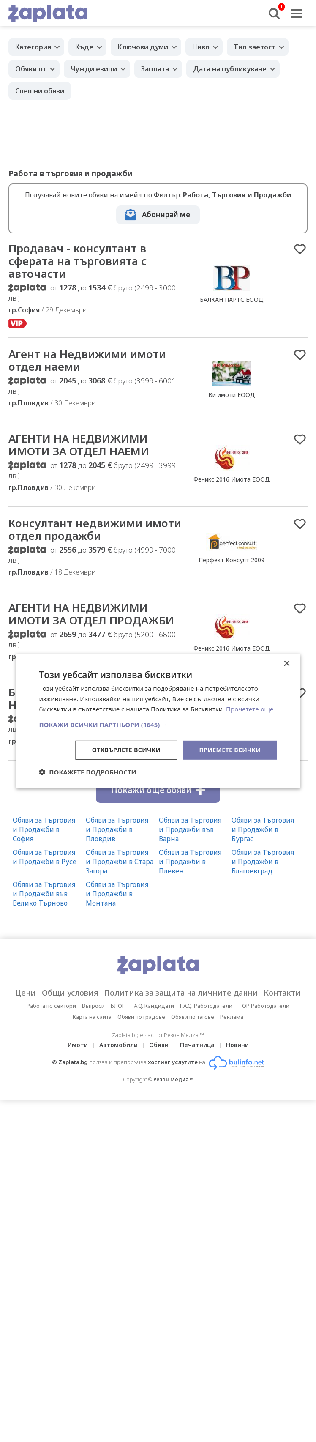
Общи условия (70, 993)
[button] (158, 724)
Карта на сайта (92, 1017)
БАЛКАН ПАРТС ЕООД (232, 300)
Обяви (159, 1045)
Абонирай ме (166, 214)
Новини (237, 1045)
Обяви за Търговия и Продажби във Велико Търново (44, 894)
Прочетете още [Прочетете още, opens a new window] (249, 709)
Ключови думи (142, 47)
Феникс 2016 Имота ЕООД (231, 479)
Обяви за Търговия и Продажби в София (44, 829)
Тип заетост (254, 47)
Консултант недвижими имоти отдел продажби (94, 529)
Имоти (78, 1045)
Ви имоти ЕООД (231, 395)
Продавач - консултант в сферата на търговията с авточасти (77, 261)
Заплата (155, 69)
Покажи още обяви (158, 790)
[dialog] (158, 721)
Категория (33, 47)
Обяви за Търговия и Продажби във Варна (190, 829)
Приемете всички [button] (230, 750)
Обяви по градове (141, 1017)
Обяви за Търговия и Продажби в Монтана (117, 894)
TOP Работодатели (263, 1006)
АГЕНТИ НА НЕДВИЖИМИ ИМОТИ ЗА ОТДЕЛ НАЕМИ (78, 445)
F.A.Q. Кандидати (152, 1006)
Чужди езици (94, 69)
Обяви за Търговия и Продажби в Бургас (263, 829)
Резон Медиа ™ (173, 1079)
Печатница (197, 1045)
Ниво (201, 47)
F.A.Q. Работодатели (206, 1006)
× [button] (286, 663)
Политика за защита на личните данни (181, 993)
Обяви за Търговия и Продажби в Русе (44, 857)
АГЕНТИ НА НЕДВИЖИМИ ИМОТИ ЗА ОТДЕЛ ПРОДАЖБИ (91, 614)
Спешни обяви (39, 91)
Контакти (282, 993)
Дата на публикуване (230, 69)
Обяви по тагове (192, 1017)
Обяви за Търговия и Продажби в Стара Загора (119, 862)
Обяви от (30, 69)
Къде (84, 47)
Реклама (231, 1017)
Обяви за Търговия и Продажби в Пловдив (117, 829)
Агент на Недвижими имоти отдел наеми (87, 360)
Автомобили (118, 1045)
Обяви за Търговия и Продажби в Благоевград (263, 862)
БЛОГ (118, 1006)
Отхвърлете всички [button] (126, 750)
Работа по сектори (51, 1006)
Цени (25, 993)
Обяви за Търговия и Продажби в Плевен (190, 862)
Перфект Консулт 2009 (231, 560)
